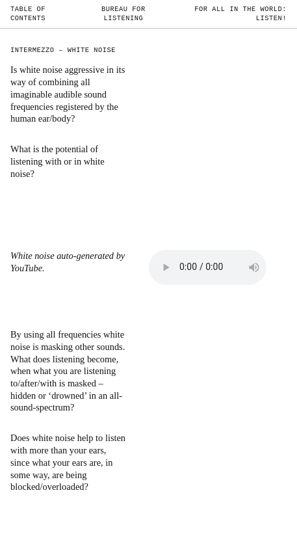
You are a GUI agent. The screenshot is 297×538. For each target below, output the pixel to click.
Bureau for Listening (123, 14)
